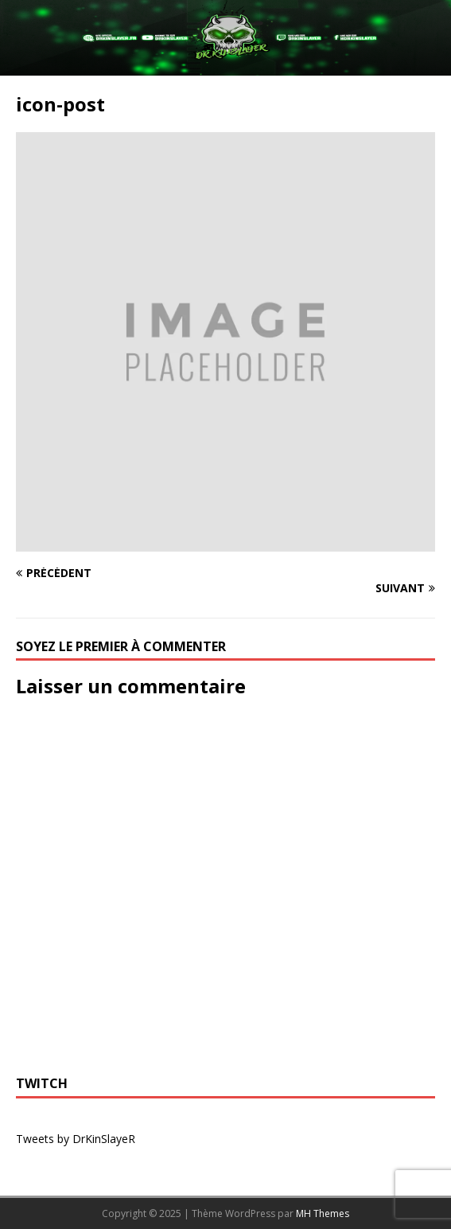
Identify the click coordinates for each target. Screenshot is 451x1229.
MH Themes (322, 1213)
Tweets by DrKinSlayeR (75, 1138)
